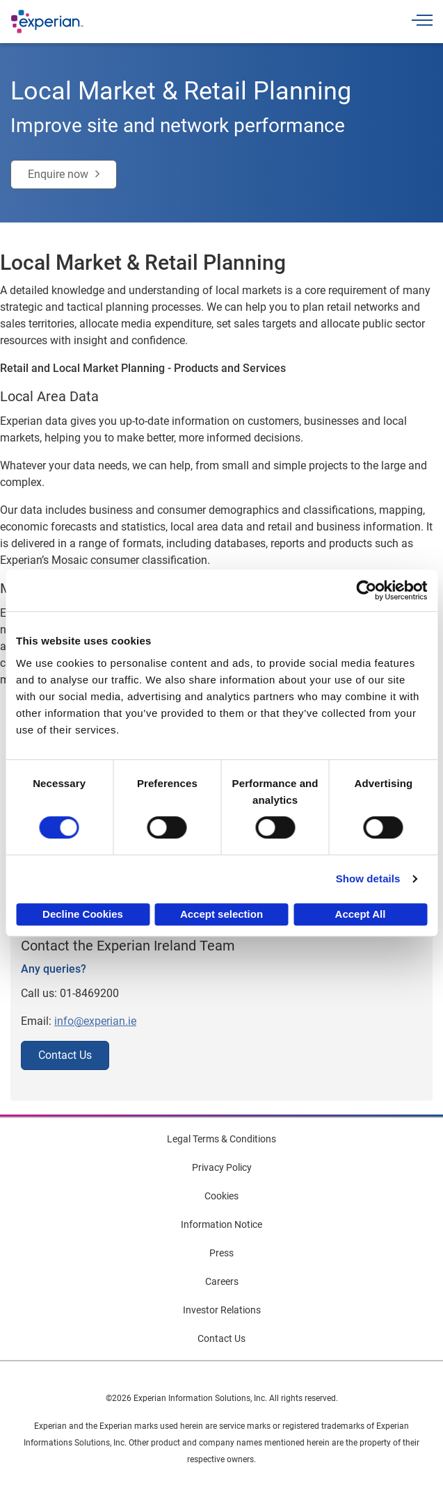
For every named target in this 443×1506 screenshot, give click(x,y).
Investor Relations (222, 1309)
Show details (368, 878)
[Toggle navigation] (422, 22)
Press (221, 1252)
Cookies (221, 1195)
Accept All (360, 914)
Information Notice (221, 1224)
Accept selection (221, 914)
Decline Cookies (82, 914)
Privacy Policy (222, 1167)
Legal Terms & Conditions (221, 1138)
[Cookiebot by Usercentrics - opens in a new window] (366, 590)
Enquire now (58, 174)
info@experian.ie (95, 1021)
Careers (222, 1281)
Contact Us (65, 1055)
